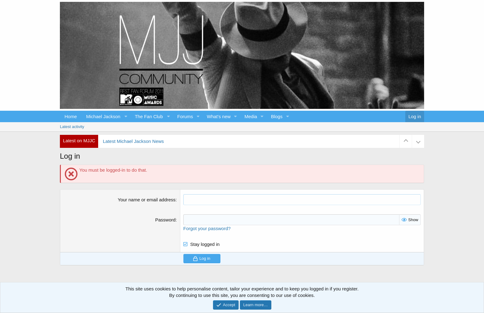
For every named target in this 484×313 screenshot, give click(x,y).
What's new (219, 116)
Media (250, 116)
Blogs (277, 116)
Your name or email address (147, 199)
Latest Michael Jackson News (133, 141)
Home (71, 116)
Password (165, 219)
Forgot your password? (207, 228)
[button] (105, 116)
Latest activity (72, 126)
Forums (185, 116)
